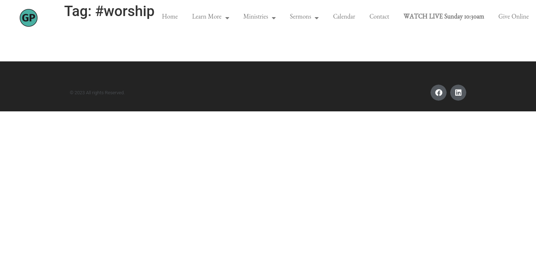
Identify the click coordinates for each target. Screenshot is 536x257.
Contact (379, 18)
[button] (439, 93)
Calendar (344, 18)
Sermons (304, 18)
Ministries (260, 18)
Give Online (513, 18)
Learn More (210, 18)
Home (170, 18)
